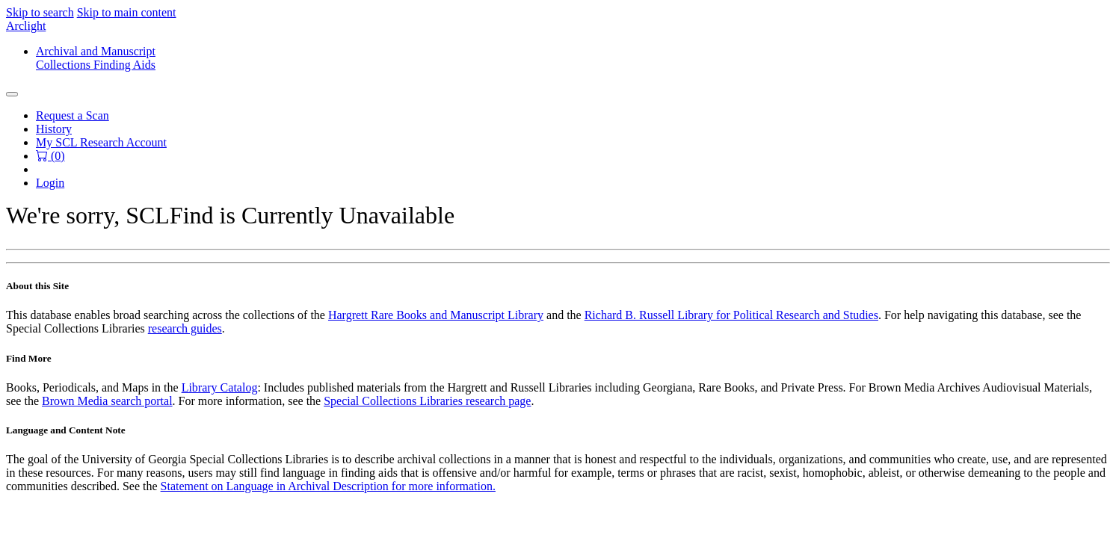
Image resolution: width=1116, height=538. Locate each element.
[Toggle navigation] (12, 94)
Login (50, 182)
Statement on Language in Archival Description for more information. (328, 486)
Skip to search (40, 12)
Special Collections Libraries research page (427, 401)
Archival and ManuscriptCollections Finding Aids (95, 58)
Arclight (26, 25)
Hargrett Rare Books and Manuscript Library (435, 315)
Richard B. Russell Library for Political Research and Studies (731, 315)
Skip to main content (126, 12)
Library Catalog (220, 387)
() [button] (50, 155)
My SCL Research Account (101, 142)
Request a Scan (72, 115)
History (54, 129)
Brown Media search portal (107, 401)
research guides (185, 328)
